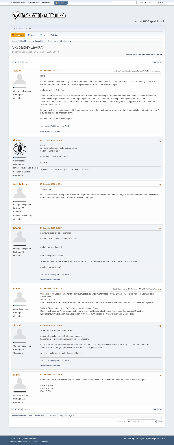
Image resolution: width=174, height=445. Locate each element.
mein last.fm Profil (47, 126)
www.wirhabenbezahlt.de (50, 131)
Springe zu (121, 421)
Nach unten (17, 62)
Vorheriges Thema (135, 54)
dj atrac (17, 140)
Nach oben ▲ (160, 439)
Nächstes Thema (154, 54)
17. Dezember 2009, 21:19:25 (51, 228)
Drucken (158, 62)
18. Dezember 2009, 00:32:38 (51, 289)
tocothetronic (21, 184)
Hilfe (124, 439)
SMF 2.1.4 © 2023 (15, 439)
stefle (16, 288)
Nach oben (17, 409)
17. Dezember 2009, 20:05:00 (51, 184)
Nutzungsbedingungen (136, 439)
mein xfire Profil (62, 126)
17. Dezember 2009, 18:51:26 (51, 140)
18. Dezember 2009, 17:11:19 (51, 375)
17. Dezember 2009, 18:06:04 (51, 71)
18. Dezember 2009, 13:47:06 (51, 325)
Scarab (17, 70)
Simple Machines (29, 439)
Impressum (150, 439)
